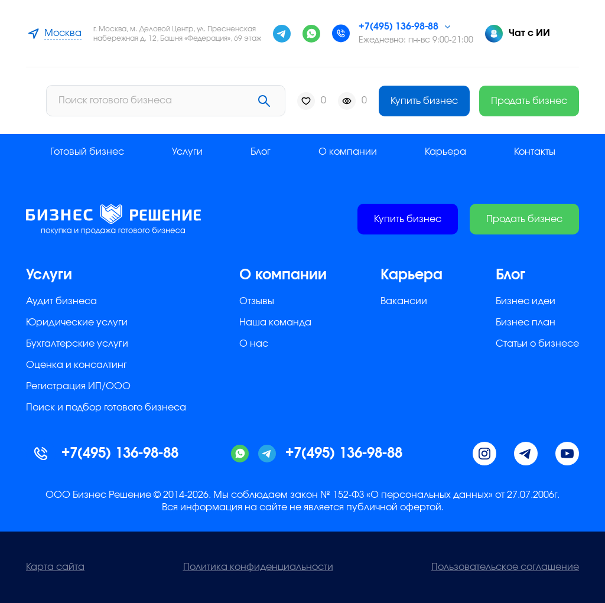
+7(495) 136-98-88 (398, 26)
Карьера (445, 152)
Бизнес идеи (525, 301)
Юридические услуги (77, 322)
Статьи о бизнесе (537, 343)
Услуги (187, 152)
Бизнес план (525, 322)
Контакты (534, 152)
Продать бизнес (529, 101)
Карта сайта (55, 567)
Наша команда (275, 322)
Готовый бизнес (87, 152)
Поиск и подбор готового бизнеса (106, 407)
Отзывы (256, 301)
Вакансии (403, 301)
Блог (261, 152)
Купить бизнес (424, 101)
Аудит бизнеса (61, 301)
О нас (253, 343)
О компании (347, 152)
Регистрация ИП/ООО (78, 386)
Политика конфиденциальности (258, 567)
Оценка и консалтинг (76, 365)
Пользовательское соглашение (505, 567)
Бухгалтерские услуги (77, 343)
